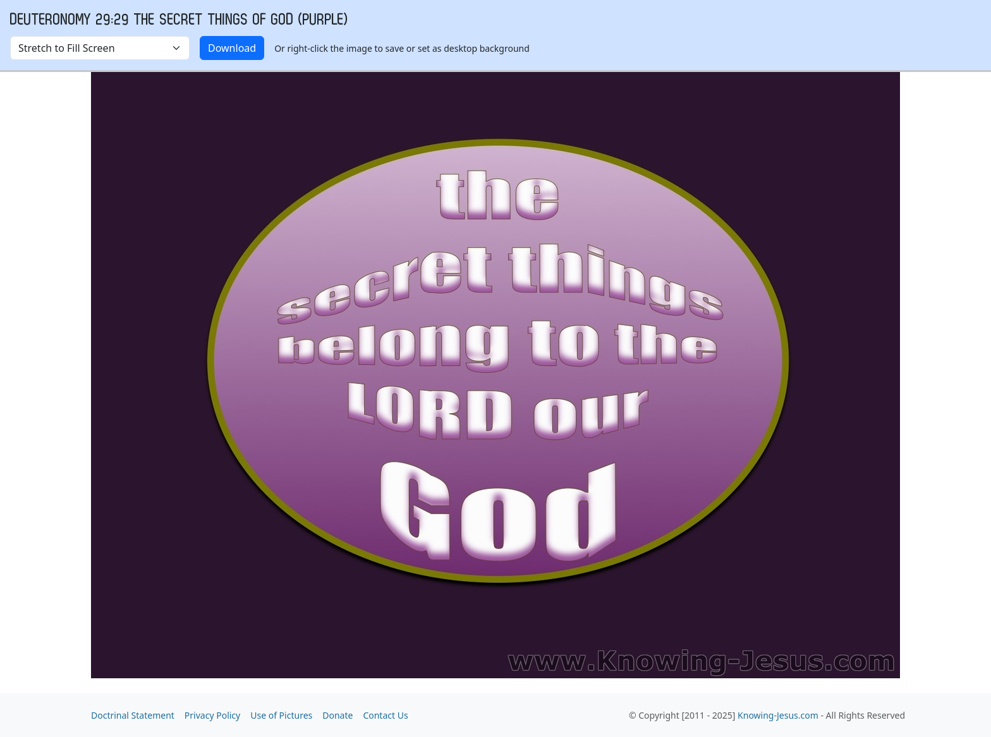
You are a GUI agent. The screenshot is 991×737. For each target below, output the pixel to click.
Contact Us (385, 715)
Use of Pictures (281, 715)
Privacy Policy (212, 715)
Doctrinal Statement (132, 715)
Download (232, 48)
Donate (337, 715)
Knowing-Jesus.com (778, 715)
